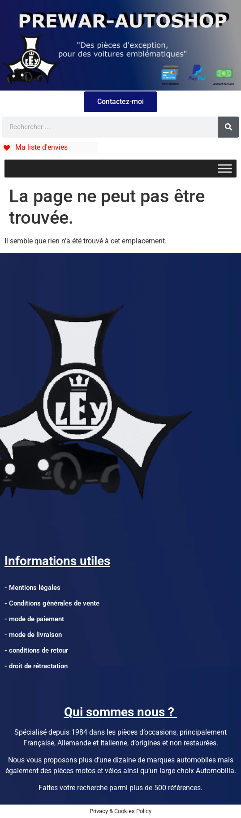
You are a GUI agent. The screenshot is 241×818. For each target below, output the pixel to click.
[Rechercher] (228, 127)
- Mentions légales (32, 588)
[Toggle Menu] (225, 168)
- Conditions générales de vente (51, 603)
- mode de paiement (34, 619)
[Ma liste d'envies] (35, 147)
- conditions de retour (36, 650)
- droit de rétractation (36, 666)
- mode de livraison (33, 635)
